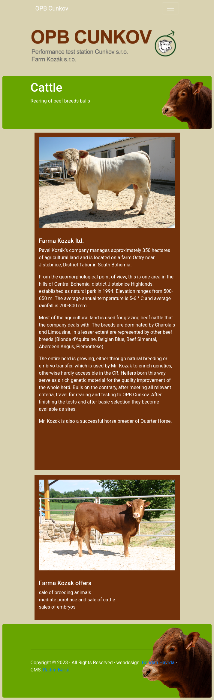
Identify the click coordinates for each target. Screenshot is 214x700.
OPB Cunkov (51, 8)
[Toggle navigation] (170, 8)
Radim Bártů (56, 670)
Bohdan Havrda (158, 662)
